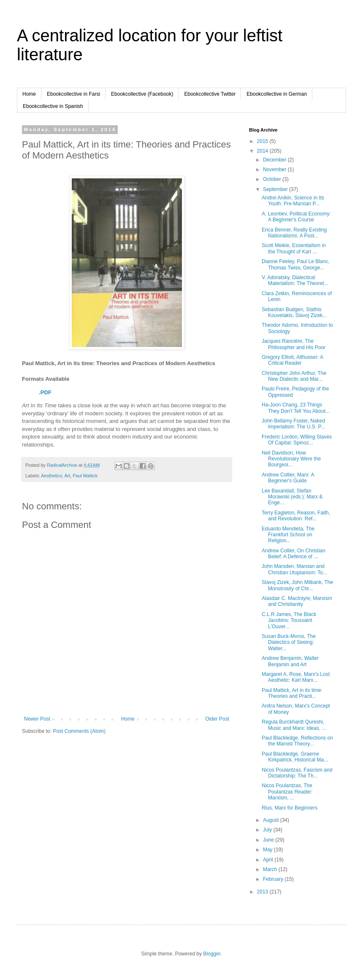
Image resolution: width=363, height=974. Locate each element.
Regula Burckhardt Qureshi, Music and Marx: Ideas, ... (294, 725)
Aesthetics (51, 475)
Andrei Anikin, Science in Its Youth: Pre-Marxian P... (293, 201)
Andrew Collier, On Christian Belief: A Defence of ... (293, 554)
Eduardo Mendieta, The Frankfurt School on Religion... (288, 535)
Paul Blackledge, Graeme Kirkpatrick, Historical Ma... (295, 757)
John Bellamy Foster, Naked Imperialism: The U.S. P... (293, 424)
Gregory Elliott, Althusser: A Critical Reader (292, 360)
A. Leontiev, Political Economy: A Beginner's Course (296, 217)
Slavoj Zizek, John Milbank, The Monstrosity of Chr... (297, 585)
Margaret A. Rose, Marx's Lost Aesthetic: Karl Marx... (296, 677)
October (272, 179)
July (268, 830)
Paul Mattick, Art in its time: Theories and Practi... (292, 693)
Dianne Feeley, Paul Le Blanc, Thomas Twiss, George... (296, 264)
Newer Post (37, 719)
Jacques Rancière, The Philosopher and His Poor (293, 344)
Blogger (211, 954)
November (275, 169)
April (268, 860)
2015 (263, 141)
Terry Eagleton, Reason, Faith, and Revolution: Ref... (296, 516)
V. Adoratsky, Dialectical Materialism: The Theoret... (295, 280)
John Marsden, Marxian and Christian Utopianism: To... (294, 569)
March (271, 869)
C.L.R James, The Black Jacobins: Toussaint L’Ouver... (289, 620)
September (276, 189)
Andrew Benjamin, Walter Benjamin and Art (290, 661)
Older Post (217, 719)
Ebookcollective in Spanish (53, 106)
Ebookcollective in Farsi (73, 94)
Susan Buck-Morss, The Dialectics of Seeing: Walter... (289, 642)
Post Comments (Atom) (79, 731)
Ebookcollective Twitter (210, 94)
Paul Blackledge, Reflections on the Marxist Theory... (297, 741)
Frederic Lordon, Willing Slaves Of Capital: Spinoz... (297, 440)
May (268, 850)
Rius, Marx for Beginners (289, 808)
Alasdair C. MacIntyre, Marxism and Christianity (297, 601)
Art (67, 475)
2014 (263, 151)
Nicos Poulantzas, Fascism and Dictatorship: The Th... (297, 773)
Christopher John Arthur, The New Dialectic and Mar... (294, 376)
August (271, 820)
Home (29, 94)
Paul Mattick (85, 475)
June (269, 840)
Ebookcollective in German (277, 94)
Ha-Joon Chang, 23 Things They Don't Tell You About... (296, 408)
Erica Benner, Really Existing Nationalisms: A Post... (294, 233)
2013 (263, 892)
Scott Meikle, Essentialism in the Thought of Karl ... (294, 248)
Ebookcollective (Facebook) (142, 94)
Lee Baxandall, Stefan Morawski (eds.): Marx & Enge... (292, 497)
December (275, 160)
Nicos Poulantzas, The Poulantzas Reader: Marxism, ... (287, 792)
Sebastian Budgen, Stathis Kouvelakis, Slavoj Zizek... (294, 312)
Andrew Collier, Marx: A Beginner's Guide (288, 478)
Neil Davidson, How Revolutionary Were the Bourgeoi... (291, 459)
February (273, 879)
